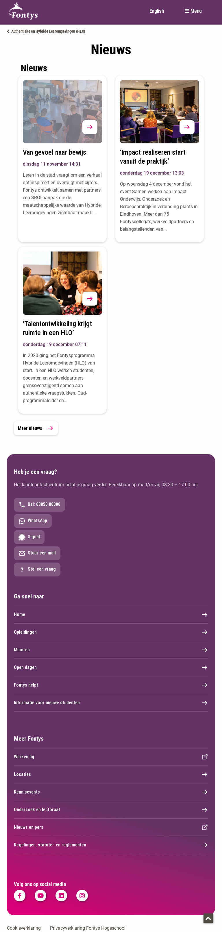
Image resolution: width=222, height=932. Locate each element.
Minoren (111, 649)
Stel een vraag (37, 569)
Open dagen (111, 667)
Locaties (111, 774)
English (156, 11)
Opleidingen (111, 632)
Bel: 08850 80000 (39, 504)
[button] (89, 127)
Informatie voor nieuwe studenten (111, 702)
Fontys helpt (111, 685)
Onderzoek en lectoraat (111, 809)
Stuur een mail (37, 553)
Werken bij (111, 756)
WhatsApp (32, 520)
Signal (29, 537)
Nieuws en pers (111, 827)
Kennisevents (111, 792)
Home (111, 614)
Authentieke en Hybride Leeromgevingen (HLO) (48, 31)
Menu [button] (196, 11)
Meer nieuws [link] (36, 428)
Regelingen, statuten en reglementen (111, 845)
